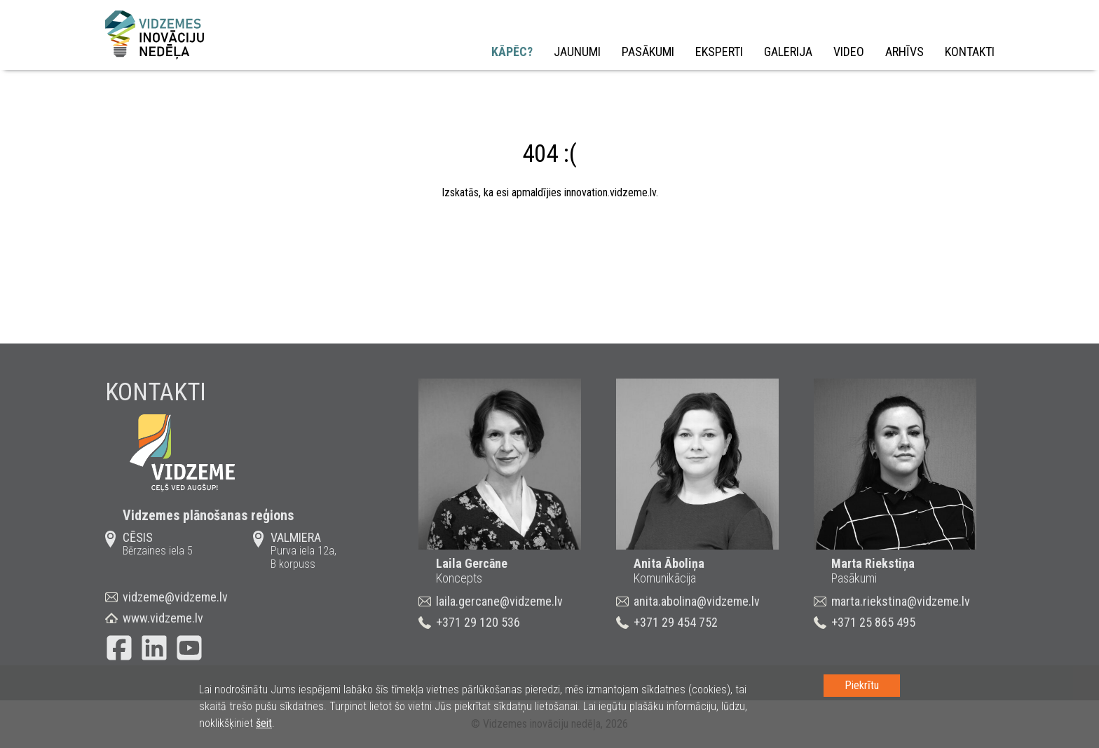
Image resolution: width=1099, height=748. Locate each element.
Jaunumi (577, 51)
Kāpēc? (512, 51)
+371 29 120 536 (478, 622)
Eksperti (719, 51)
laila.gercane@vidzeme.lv (499, 601)
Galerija (788, 51)
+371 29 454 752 (676, 622)
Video (848, 51)
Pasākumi (648, 51)
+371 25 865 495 (873, 622)
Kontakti (970, 51)
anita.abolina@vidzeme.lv (697, 601)
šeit (264, 723)
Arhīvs (904, 51)
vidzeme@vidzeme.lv (175, 597)
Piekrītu (862, 685)
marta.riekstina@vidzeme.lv (900, 601)
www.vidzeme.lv (163, 618)
